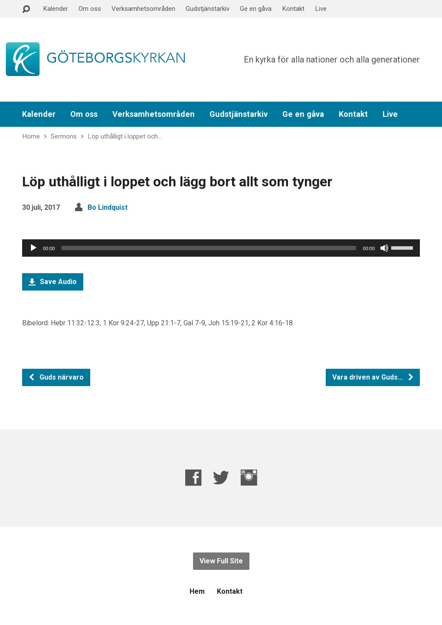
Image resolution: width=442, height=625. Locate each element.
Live (321, 9)
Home (31, 136)
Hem (197, 591)
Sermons (64, 136)
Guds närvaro (56, 377)
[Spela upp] (33, 248)
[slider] (209, 248)
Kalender (55, 9)
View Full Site (221, 561)
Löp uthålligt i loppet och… (125, 136)
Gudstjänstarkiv (207, 9)
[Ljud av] (384, 248)
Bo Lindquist (108, 207)
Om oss (90, 9)
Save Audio (53, 282)
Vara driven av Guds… (373, 377)
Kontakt (293, 9)
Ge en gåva (256, 9)
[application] (221, 248)
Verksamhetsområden (143, 9)
